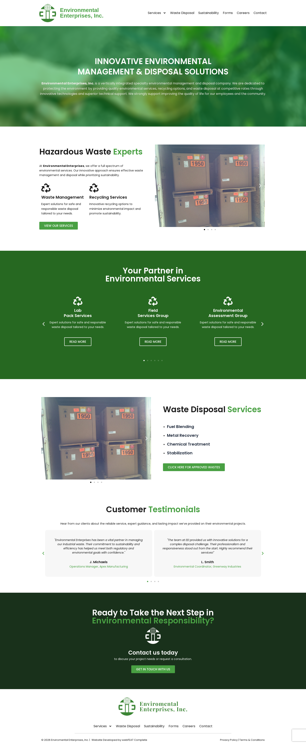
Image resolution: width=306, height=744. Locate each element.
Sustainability (208, 13)
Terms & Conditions (252, 740)
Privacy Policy (229, 740)
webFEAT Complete (135, 740)
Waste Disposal (182, 13)
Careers (243, 13)
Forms (228, 13)
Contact (260, 13)
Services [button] (157, 13)
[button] (159, 185)
